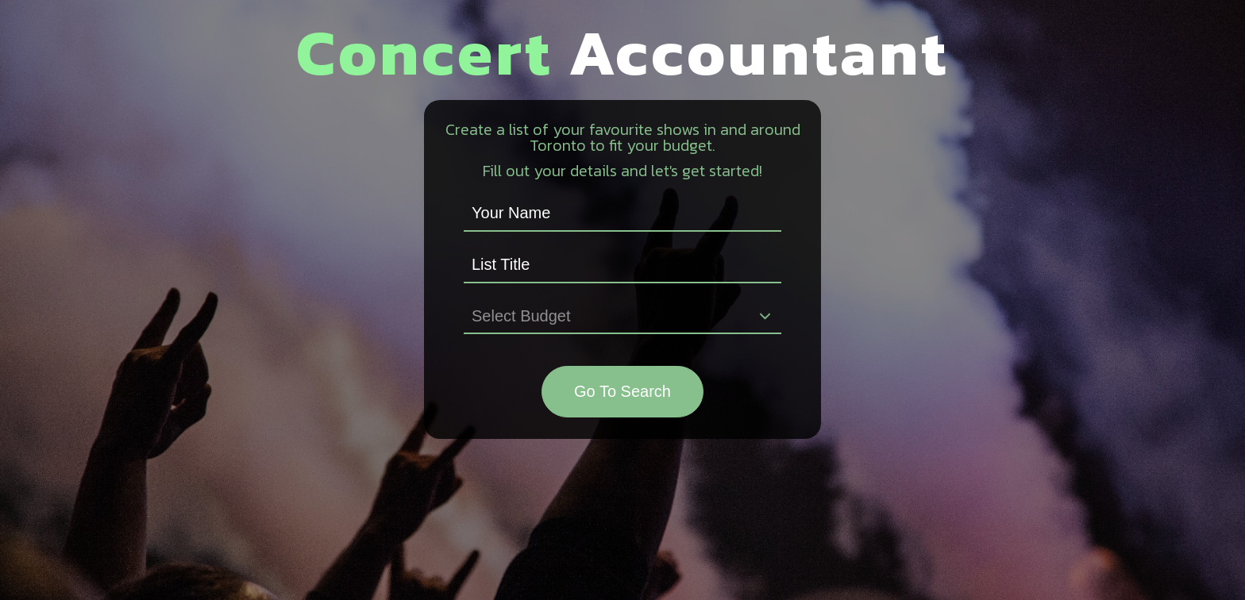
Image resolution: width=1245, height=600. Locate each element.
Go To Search (622, 391)
